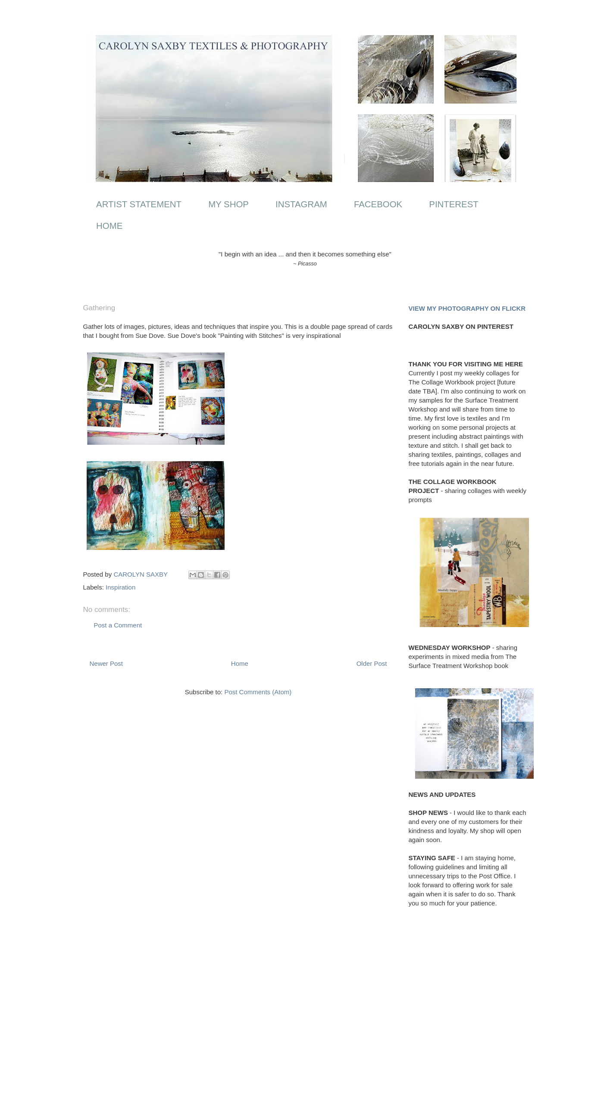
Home (239, 663)
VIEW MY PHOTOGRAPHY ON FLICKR (467, 308)
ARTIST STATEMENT (138, 204)
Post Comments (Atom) (257, 692)
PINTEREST (453, 204)
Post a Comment (118, 625)
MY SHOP (228, 204)
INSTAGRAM (301, 204)
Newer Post (106, 663)
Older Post (372, 663)
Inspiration (120, 587)
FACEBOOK (378, 204)
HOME (109, 226)
